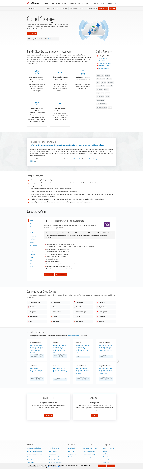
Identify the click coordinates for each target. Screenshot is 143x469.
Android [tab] (32, 254)
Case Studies (107, 457)
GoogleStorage (80, 312)
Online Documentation (105, 63)
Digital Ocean (100, 93)
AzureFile (101, 302)
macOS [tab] (32, 230)
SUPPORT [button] (65, 3)
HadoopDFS (102, 312)
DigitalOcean (102, 307)
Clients (105, 451)
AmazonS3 (55, 302)
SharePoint (78, 321)
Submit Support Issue (55, 457)
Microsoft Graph (101, 78)
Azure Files (99, 89)
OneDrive (107, 75)
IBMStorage (33, 316)
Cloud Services (31, 457)
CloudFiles (78, 307)
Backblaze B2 (100, 96)
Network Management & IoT (35, 454)
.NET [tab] (31, 221)
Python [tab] (32, 251)
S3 (30, 321)
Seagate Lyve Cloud (102, 107)
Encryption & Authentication (34, 451)
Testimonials (106, 454)
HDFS (98, 82)
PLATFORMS (64, 8)
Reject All (102, 466)
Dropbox (106, 89)
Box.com (107, 93)
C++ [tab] (31, 227)
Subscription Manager (89, 451)
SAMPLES (82, 8)
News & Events (107, 460)
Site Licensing (87, 457)
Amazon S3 (110, 82)
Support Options (53, 454)
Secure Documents (32, 460)
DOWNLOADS (56, 3)
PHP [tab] (31, 248)
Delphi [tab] (32, 242)
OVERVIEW (47, 8)
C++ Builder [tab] (33, 245)
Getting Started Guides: (105, 56)
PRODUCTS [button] (46, 3)
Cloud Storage (31, 8)
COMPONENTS (74, 8)
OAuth (110, 107)
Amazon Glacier (101, 86)
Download (103, 8)
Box (53, 307)
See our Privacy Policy (54, 467)
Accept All (111, 466)
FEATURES (55, 8)
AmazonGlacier (34, 302)
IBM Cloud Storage (101, 103)
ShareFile (109, 78)
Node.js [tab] (32, 239)
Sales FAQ (71, 451)
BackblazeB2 (33, 307)
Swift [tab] (31, 233)
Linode (54, 316)
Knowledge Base (103, 65)
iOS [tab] (31, 260)
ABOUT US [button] (85, 3)
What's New (51, 39)
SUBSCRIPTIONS (75, 3)
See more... (102, 61)
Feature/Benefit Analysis (89, 454)
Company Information (109, 448)
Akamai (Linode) (101, 100)
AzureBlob (78, 302)
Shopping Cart (72, 454)
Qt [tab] (30, 263)
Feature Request (54, 460)
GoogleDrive (56, 312)
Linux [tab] (31, 266)
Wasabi (107, 96)
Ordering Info (72, 448)
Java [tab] (31, 224)
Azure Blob (109, 86)
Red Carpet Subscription (74, 159)
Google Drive (100, 75)
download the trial (73, 335)
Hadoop (104, 82)
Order (112, 8)
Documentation (92, 8)
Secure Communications (34, 448)
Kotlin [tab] (31, 257)
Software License (103, 68)
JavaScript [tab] (33, 236)
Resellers (70, 457)
